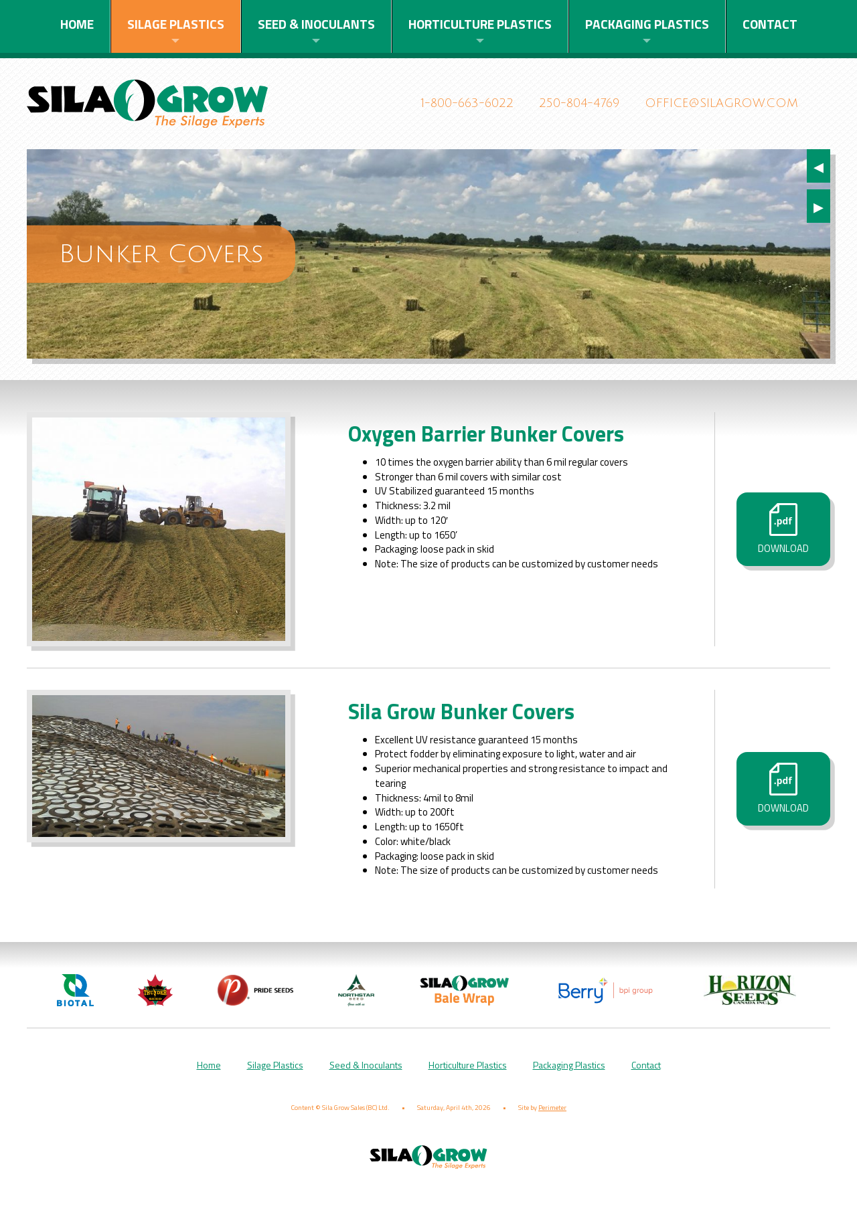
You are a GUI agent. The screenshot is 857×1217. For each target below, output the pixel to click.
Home (77, 23)
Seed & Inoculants (316, 23)
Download (783, 536)
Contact (770, 23)
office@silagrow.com (721, 103)
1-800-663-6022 (467, 103)
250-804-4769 (579, 103)
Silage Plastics (175, 23)
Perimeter (552, 1122)
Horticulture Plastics (480, 23)
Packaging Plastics (647, 23)
